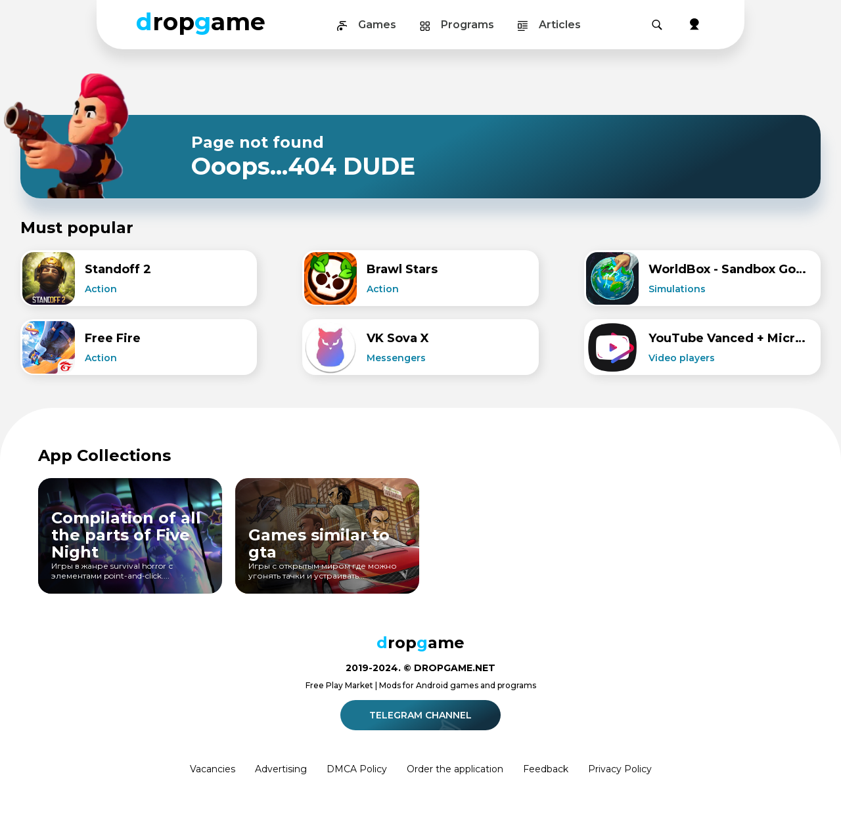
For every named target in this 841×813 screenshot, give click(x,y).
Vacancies (212, 769)
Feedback (545, 769)
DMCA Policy (357, 769)
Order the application (455, 769)
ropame (200, 21)
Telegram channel (422, 715)
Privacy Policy (620, 769)
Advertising (281, 769)
